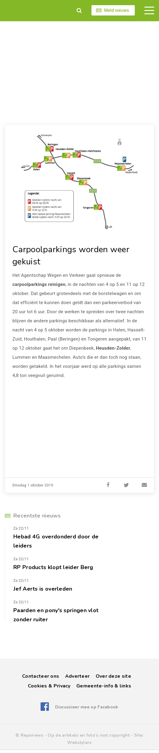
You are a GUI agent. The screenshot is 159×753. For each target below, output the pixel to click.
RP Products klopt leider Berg (53, 567)
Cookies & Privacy (49, 686)
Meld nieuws (116, 10)
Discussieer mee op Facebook (86, 707)
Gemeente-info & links (103, 686)
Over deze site (113, 676)
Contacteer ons (40, 676)
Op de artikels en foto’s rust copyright (89, 735)
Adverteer (77, 676)
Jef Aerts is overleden (42, 588)
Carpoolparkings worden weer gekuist (70, 255)
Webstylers (79, 742)
